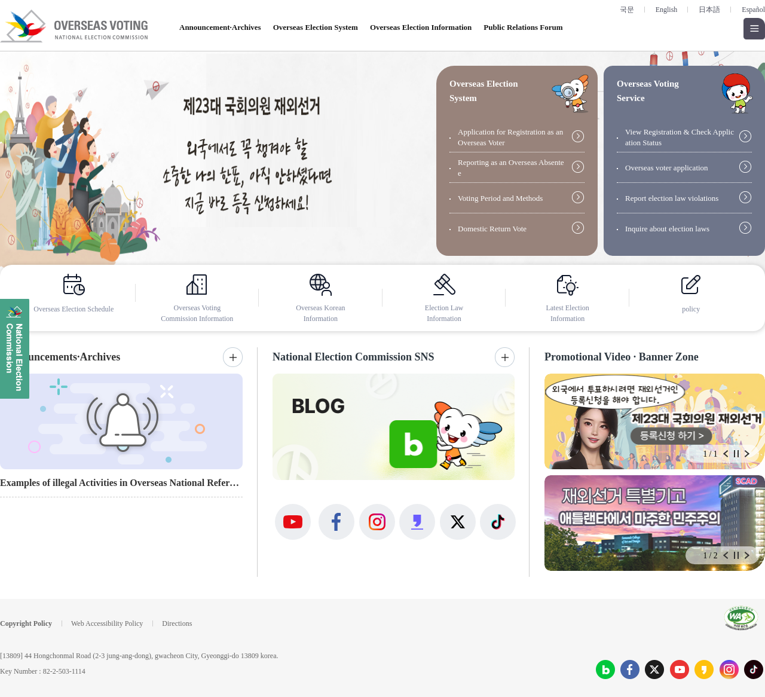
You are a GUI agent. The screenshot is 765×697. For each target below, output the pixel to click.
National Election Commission (14, 349)
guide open (570, 94)
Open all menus (754, 28)
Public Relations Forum (523, 27)
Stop (736, 453)
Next (747, 453)
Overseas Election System (315, 27)
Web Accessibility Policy (107, 623)
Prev (725, 453)
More (233, 357)
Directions (177, 623)
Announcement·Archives (220, 27)
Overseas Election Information (421, 27)
